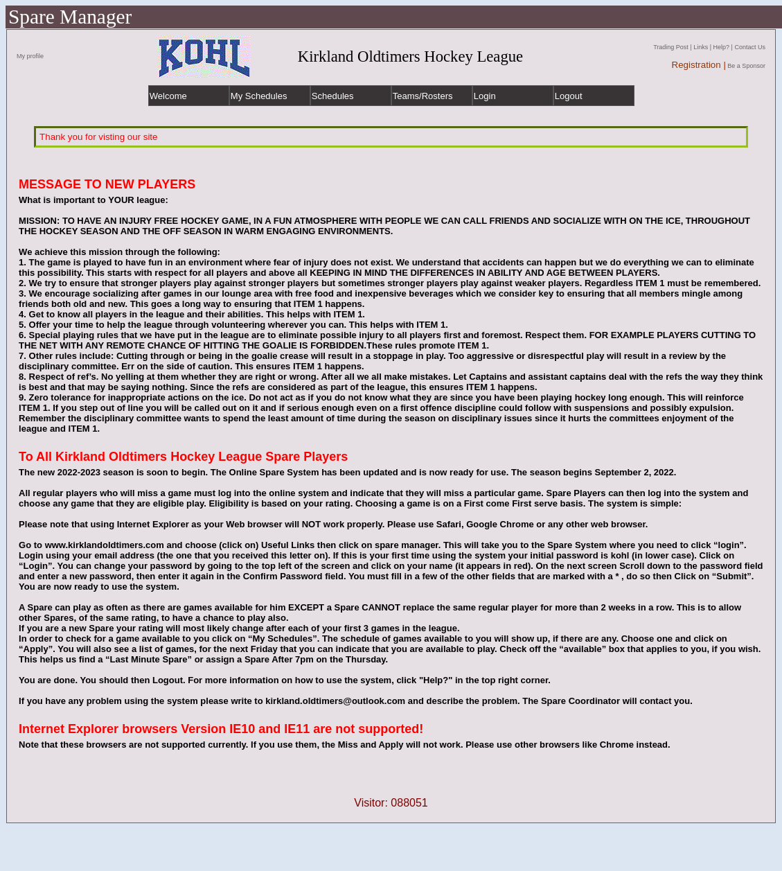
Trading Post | (672, 47)
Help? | (722, 47)
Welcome (168, 96)
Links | (701, 47)
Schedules (333, 96)
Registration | (699, 65)
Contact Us (749, 47)
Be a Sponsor (745, 65)
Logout (569, 96)
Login (485, 96)
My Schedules (259, 96)
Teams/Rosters (423, 96)
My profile (30, 56)
